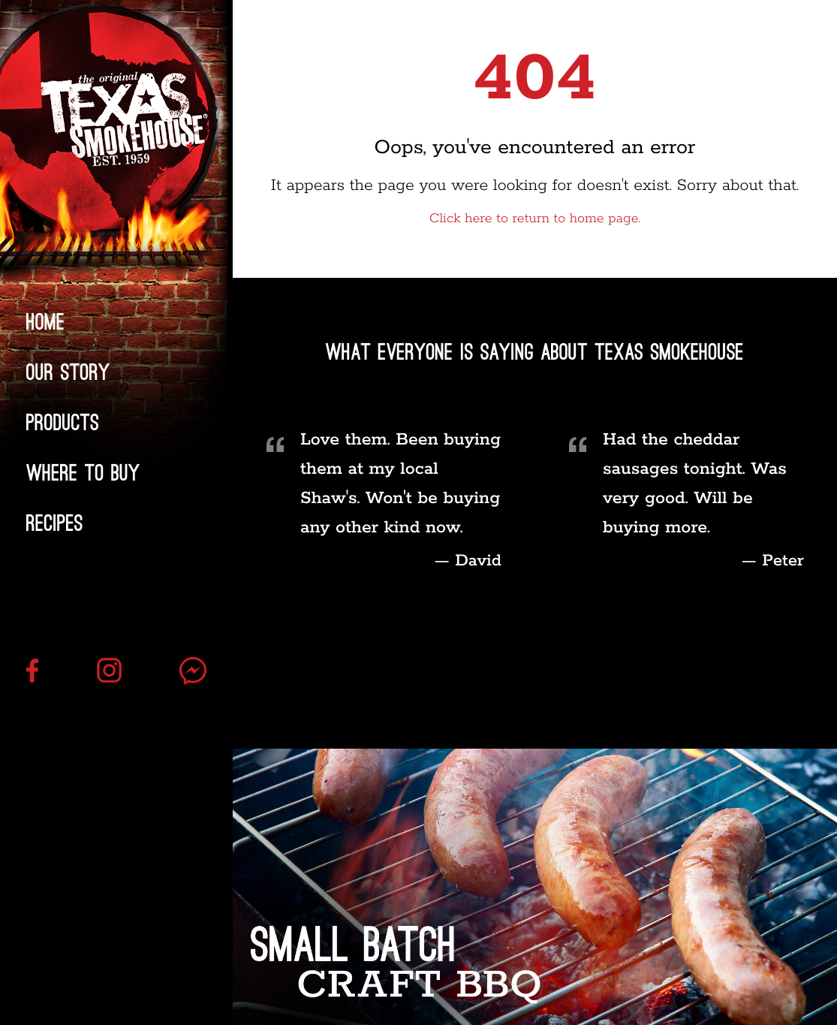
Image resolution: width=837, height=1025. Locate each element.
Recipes (54, 523)
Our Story (68, 372)
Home (45, 322)
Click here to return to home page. (534, 219)
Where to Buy (83, 473)
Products (62, 423)
